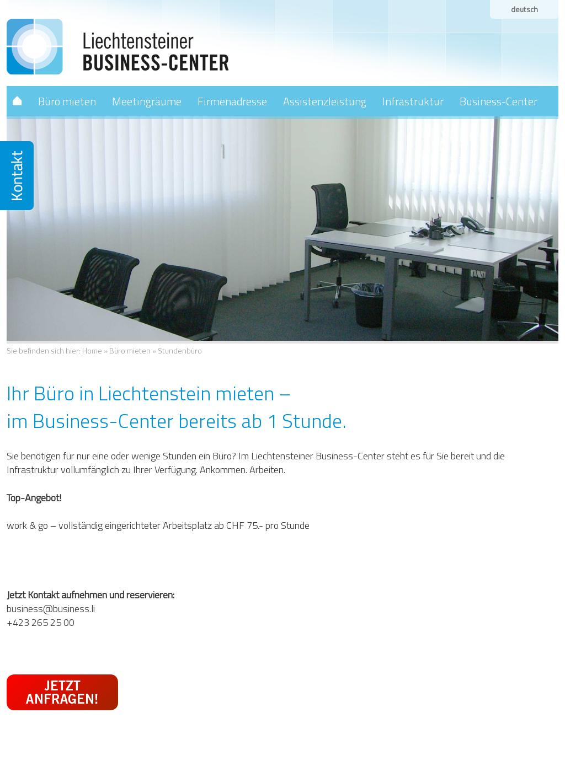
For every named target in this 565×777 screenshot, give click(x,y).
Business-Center (498, 101)
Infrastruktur (413, 101)
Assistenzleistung (324, 101)
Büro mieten (67, 101)
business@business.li (51, 608)
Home (92, 350)
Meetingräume (147, 101)
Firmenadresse (232, 101)
